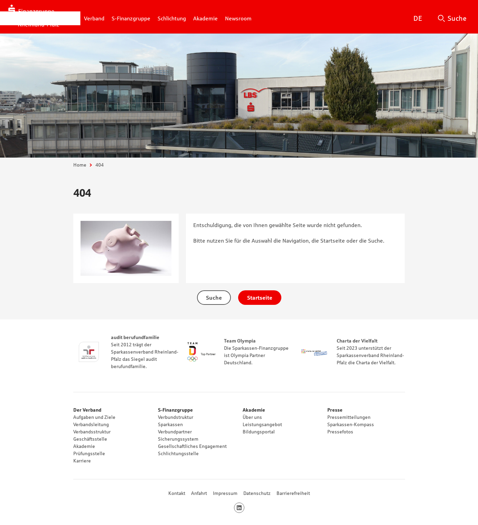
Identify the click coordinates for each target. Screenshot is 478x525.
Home (79, 165)
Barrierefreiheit (293, 493)
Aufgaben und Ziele (94, 417)
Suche (457, 18)
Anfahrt (199, 493)
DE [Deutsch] (417, 18)
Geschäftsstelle (90, 439)
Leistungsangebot (262, 424)
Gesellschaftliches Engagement (192, 446)
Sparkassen (170, 424)
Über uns (252, 417)
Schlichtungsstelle (178, 453)
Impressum (225, 493)
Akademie (84, 446)
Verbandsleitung (91, 424)
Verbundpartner (175, 431)
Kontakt (176, 493)
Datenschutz (257, 493)
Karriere (82, 460)
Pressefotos (340, 431)
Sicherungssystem (178, 439)
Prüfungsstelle (89, 453)
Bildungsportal (259, 431)
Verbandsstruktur (92, 431)
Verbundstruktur (175, 417)
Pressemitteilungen (349, 417)
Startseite (259, 297)
